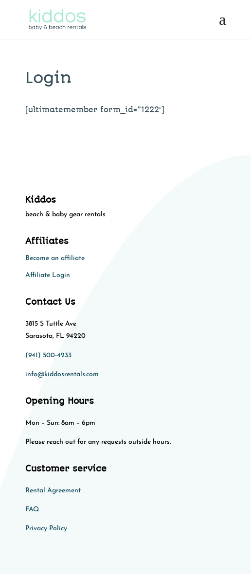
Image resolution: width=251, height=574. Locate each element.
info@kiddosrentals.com (62, 374)
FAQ (32, 509)
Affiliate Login (47, 275)
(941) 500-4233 (48, 355)
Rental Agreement (53, 490)
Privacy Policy (46, 528)
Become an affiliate (55, 258)
